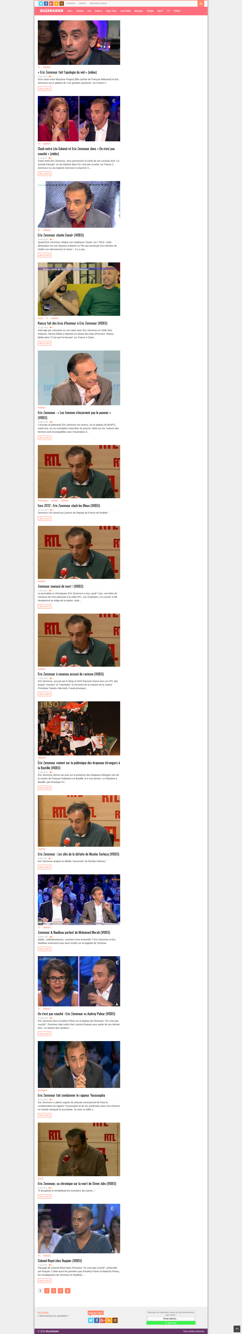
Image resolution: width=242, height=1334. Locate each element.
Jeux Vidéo (125, 10)
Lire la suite (44, 88)
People (150, 10)
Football (43, 501)
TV (168, 10)
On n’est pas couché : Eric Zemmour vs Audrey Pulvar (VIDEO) (76, 1013)
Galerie (98, 10)
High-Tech (111, 10)
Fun (89, 10)
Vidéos (177, 10)
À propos (70, 3)
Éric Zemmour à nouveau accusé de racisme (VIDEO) (71, 673)
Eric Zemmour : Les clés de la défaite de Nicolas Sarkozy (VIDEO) (78, 853)
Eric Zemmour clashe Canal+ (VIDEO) (61, 234)
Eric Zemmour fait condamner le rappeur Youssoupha (71, 1095)
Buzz (70, 10)
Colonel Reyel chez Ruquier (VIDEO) (60, 1260)
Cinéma (80, 10)
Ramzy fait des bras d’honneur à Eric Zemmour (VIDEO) (72, 323)
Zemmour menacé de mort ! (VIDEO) (60, 586)
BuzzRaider (43, 1312)
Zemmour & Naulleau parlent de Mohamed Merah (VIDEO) (74, 932)
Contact (82, 3)
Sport (160, 10)
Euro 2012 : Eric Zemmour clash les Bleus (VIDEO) (69, 505)
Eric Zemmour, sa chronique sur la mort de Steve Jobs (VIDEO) (77, 1183)
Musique (139, 10)
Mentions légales (98, 3)
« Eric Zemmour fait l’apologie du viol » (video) (67, 72)
